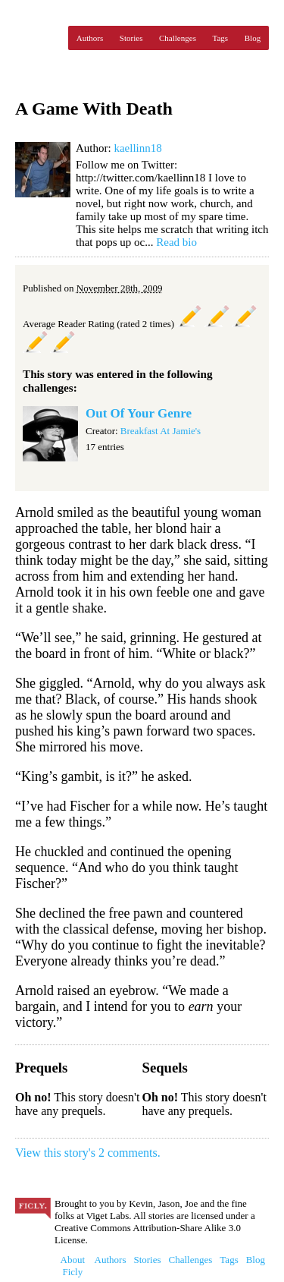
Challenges (177, 38)
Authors (89, 38)
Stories (131, 38)
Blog (253, 38)
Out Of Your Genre (139, 413)
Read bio (176, 242)
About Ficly (73, 1265)
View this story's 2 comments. (88, 1152)
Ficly (38, 38)
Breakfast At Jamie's (160, 430)
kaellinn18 (137, 148)
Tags (221, 38)
